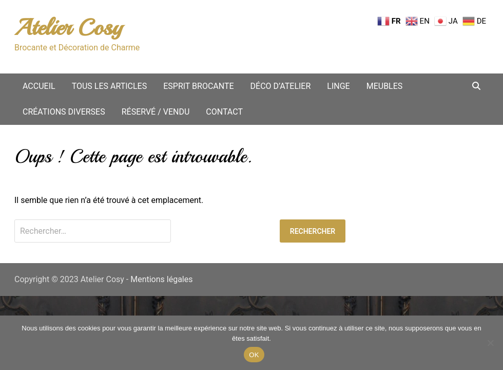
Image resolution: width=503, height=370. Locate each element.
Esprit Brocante (198, 86)
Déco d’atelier (280, 86)
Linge (338, 86)
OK (254, 355)
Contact (224, 112)
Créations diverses (64, 112)
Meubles (384, 86)
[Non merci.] (490, 343)
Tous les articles (109, 86)
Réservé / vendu (156, 112)
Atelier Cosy (68, 27)
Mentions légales (161, 279)
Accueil (39, 86)
